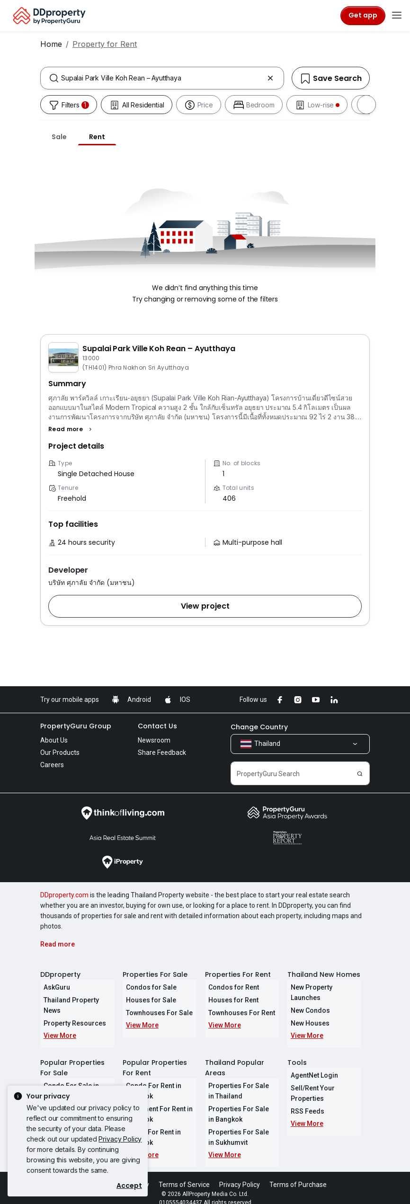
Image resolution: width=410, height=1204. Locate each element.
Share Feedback (162, 752)
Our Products (60, 752)
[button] (71, 429)
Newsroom (154, 740)
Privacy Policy (120, 1139)
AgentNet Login (311, 1065)
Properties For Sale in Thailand (239, 1080)
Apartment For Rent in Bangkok (156, 1104)
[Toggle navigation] (396, 16)
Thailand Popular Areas (234, 1057)
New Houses (306, 1013)
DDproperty (60, 974)
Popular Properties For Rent (155, 1057)
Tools (297, 1052)
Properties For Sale (155, 974)
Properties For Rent (238, 974)
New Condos (307, 1000)
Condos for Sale (148, 987)
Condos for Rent (230, 987)
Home (51, 44)
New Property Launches (323, 987)
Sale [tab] (59, 137)
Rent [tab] (97, 137)
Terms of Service (184, 1174)
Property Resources (71, 1013)
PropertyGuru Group (75, 726)
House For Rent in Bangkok (150, 1127)
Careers (52, 765)
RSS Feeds (304, 1101)
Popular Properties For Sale (72, 1057)
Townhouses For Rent (238, 1013)
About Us (54, 740)
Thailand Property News (77, 1000)
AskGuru (53, 987)
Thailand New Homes (323, 974)
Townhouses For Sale (156, 1013)
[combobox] (162, 78)
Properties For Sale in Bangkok (239, 1104)
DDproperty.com (64, 895)
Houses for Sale (148, 1000)
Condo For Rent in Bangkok (150, 1080)
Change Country (259, 727)
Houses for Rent (230, 1000)
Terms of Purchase (298, 1174)
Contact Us (157, 726)
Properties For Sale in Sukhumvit (239, 1127)
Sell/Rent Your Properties (309, 1083)
